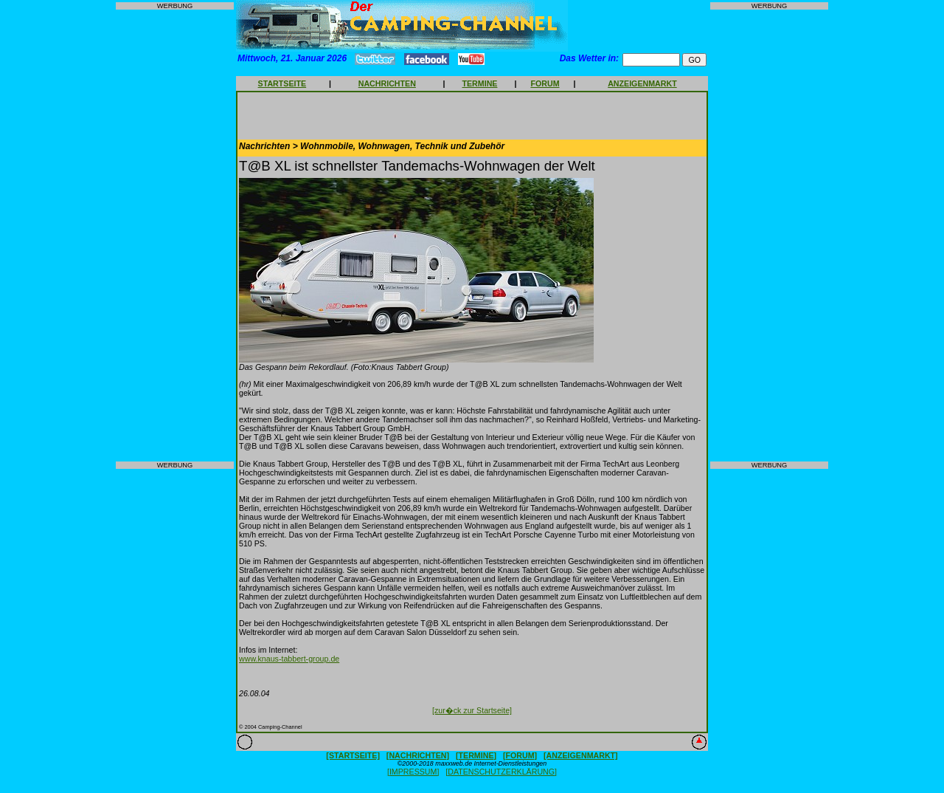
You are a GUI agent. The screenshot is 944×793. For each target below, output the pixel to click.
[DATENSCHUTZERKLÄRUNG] (501, 771)
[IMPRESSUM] (413, 771)
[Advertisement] (175, 235)
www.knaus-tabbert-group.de (289, 658)
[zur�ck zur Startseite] (472, 710)
